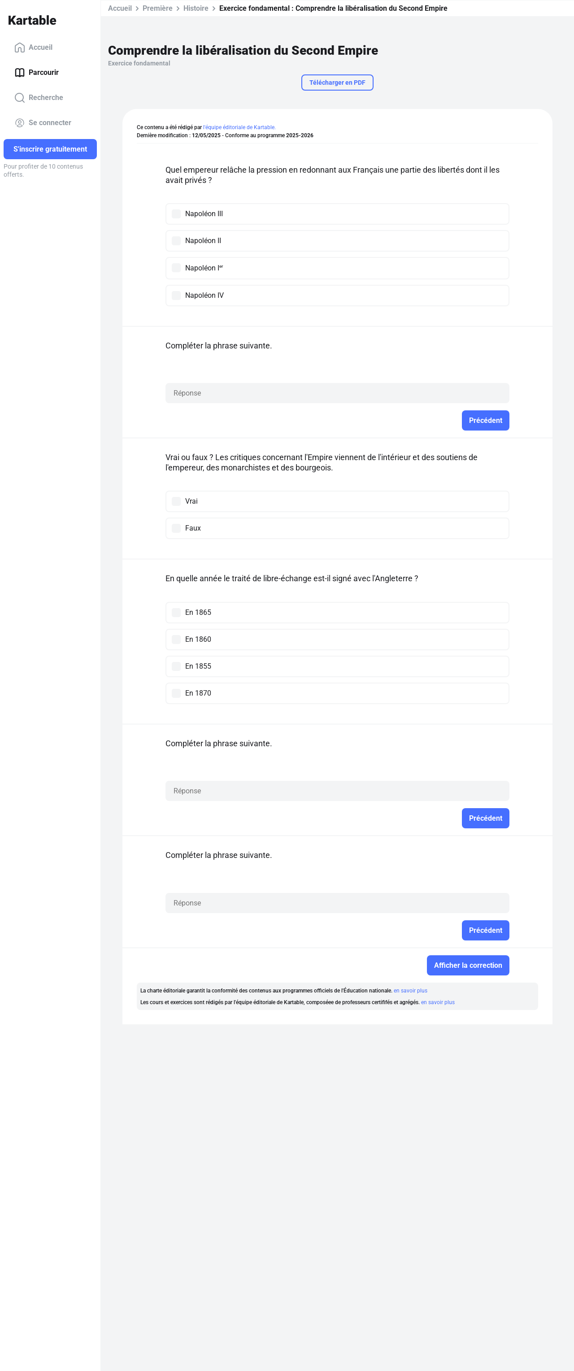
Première (158, 8)
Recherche (38, 97)
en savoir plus (410, 991)
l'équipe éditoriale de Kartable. (239, 127)
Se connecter (42, 123)
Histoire (196, 8)
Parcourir (36, 72)
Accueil (33, 47)
